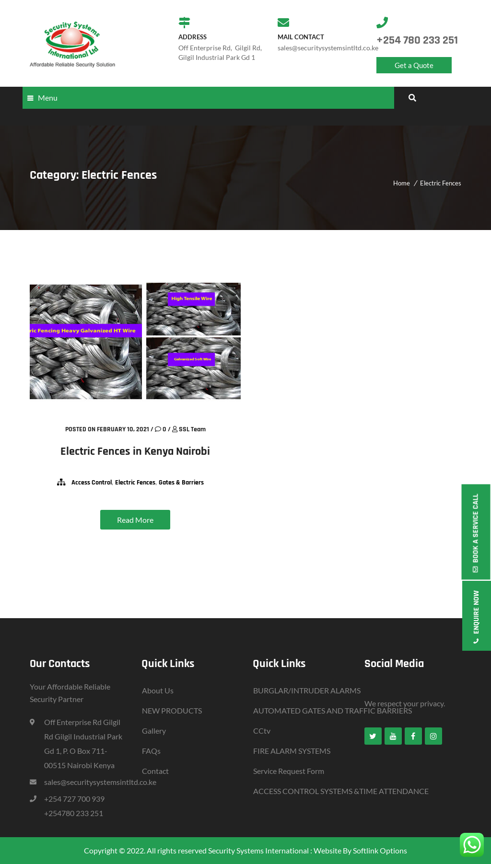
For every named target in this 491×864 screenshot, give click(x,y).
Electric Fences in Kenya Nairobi (135, 451)
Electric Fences (440, 183)
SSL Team (192, 429)
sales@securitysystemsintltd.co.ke (100, 781)
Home (401, 183)
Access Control (91, 482)
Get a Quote (414, 65)
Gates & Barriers (181, 482)
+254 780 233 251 (417, 40)
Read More (135, 519)
